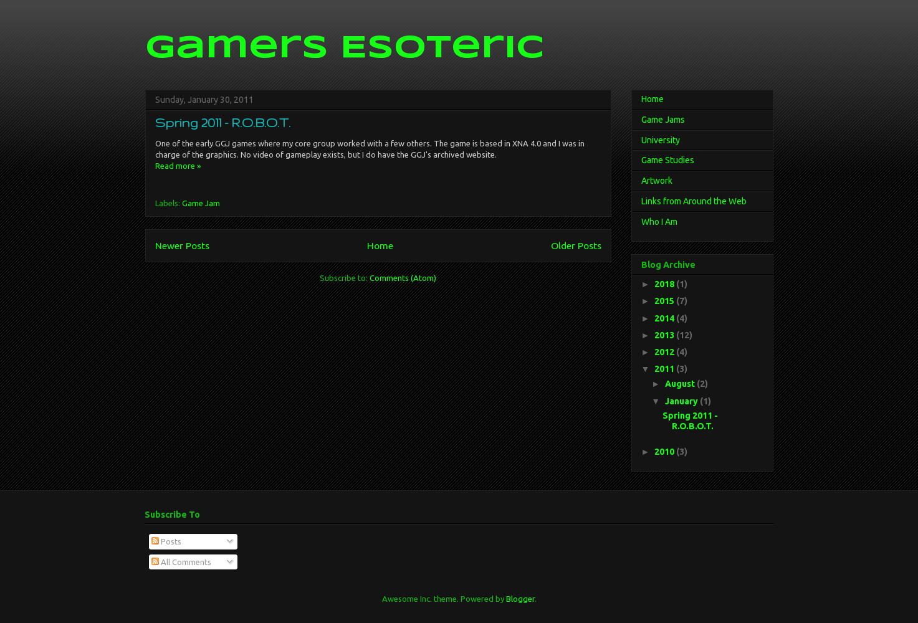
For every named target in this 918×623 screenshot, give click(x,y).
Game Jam (201, 203)
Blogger (520, 598)
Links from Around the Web (694, 201)
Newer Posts (182, 245)
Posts (166, 541)
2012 (665, 352)
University (660, 140)
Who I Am (659, 222)
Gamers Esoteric (344, 49)
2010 (665, 452)
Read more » (178, 165)
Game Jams (663, 120)
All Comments (181, 562)
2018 (665, 284)
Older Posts (576, 245)
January (682, 401)
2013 (665, 335)
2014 (665, 318)
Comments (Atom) (403, 277)
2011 (665, 369)
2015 (665, 301)
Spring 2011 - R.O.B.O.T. (222, 123)
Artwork (656, 181)
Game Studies (667, 160)
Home (380, 245)
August (681, 384)
